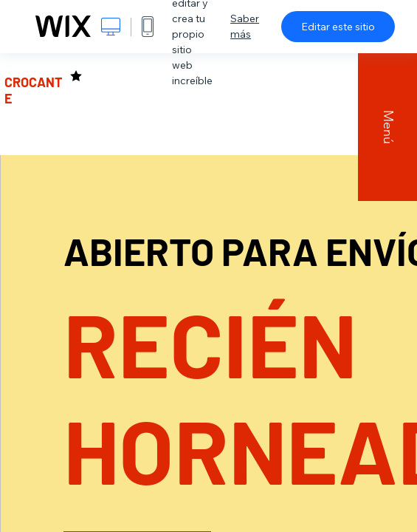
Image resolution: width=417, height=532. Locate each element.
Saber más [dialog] (244, 26)
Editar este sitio (338, 26)
